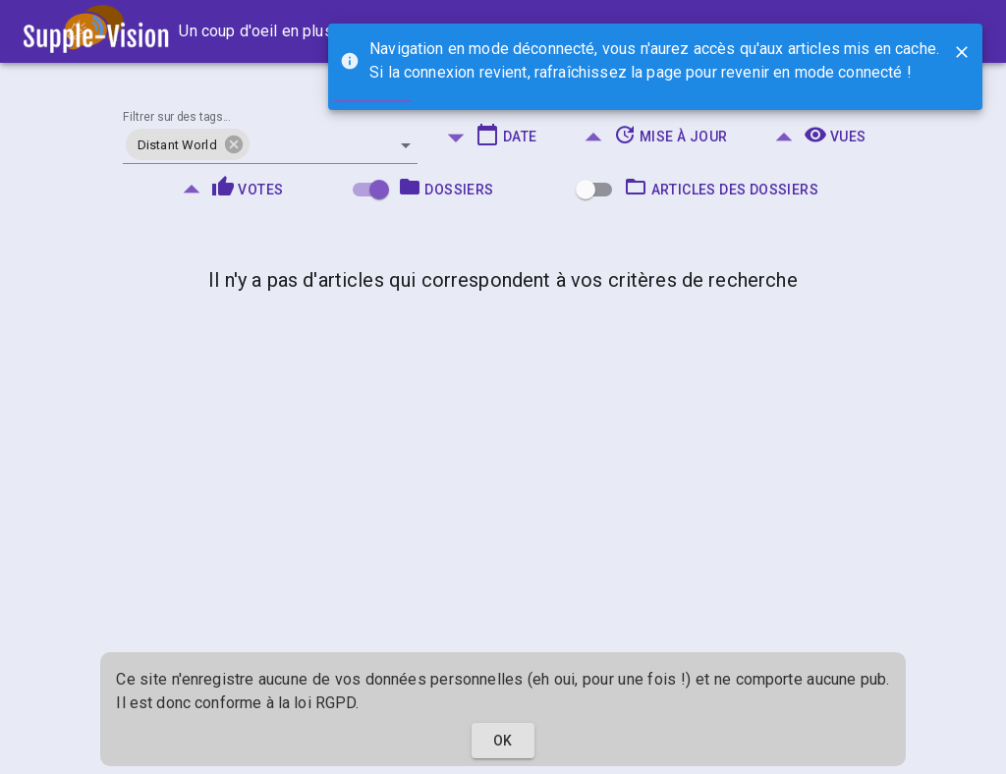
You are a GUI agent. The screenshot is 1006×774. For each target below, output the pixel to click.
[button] (188, 144)
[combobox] (270, 137)
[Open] (405, 145)
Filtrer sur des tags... (176, 118)
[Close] (961, 52)
